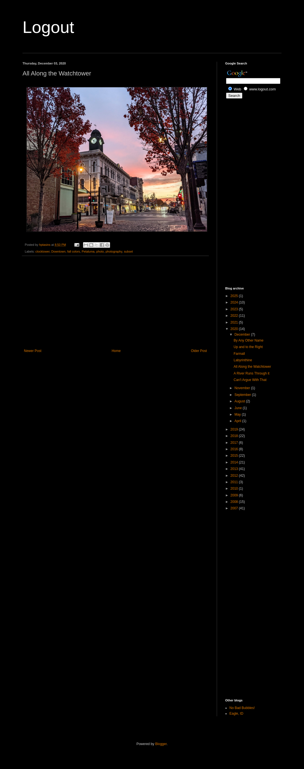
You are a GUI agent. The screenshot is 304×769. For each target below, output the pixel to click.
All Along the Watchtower (252, 367)
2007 (235, 508)
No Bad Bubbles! (242, 708)
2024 (235, 302)
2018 (235, 436)
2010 (235, 489)
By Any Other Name (248, 340)
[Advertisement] (115, 302)
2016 (235, 449)
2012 (235, 476)
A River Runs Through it (251, 373)
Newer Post (32, 351)
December (242, 334)
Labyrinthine (243, 360)
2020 (235, 329)
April (238, 421)
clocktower (42, 251)
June (238, 408)
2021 (235, 322)
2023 (235, 309)
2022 (235, 316)
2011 (235, 482)
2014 (235, 462)
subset (128, 251)
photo (100, 251)
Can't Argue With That (250, 380)
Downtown (58, 251)
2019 (235, 429)
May (238, 414)
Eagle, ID (236, 713)
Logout (48, 27)
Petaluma (88, 251)
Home (116, 351)
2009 (235, 495)
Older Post (199, 351)
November (242, 388)
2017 (235, 443)
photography (114, 251)
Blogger (161, 744)
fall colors (73, 251)
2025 (235, 296)
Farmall (239, 354)
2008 (235, 502)
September (243, 395)
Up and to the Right (248, 347)
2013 (235, 469)
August (240, 401)
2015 (235, 456)
